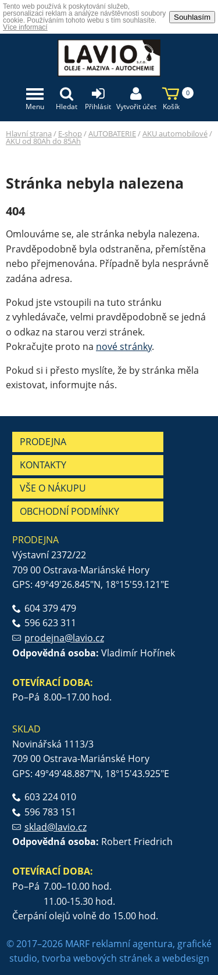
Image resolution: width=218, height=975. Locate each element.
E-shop (70, 133)
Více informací (25, 27)
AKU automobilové (175, 133)
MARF (77, 943)
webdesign (185, 958)
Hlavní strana (29, 133)
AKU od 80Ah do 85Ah (43, 141)
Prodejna (43, 441)
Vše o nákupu (53, 488)
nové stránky (124, 346)
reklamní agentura (132, 943)
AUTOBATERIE (112, 133)
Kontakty (43, 464)
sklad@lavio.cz (55, 827)
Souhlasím (192, 17)
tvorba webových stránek (97, 958)
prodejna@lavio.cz (64, 637)
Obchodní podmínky (69, 511)
